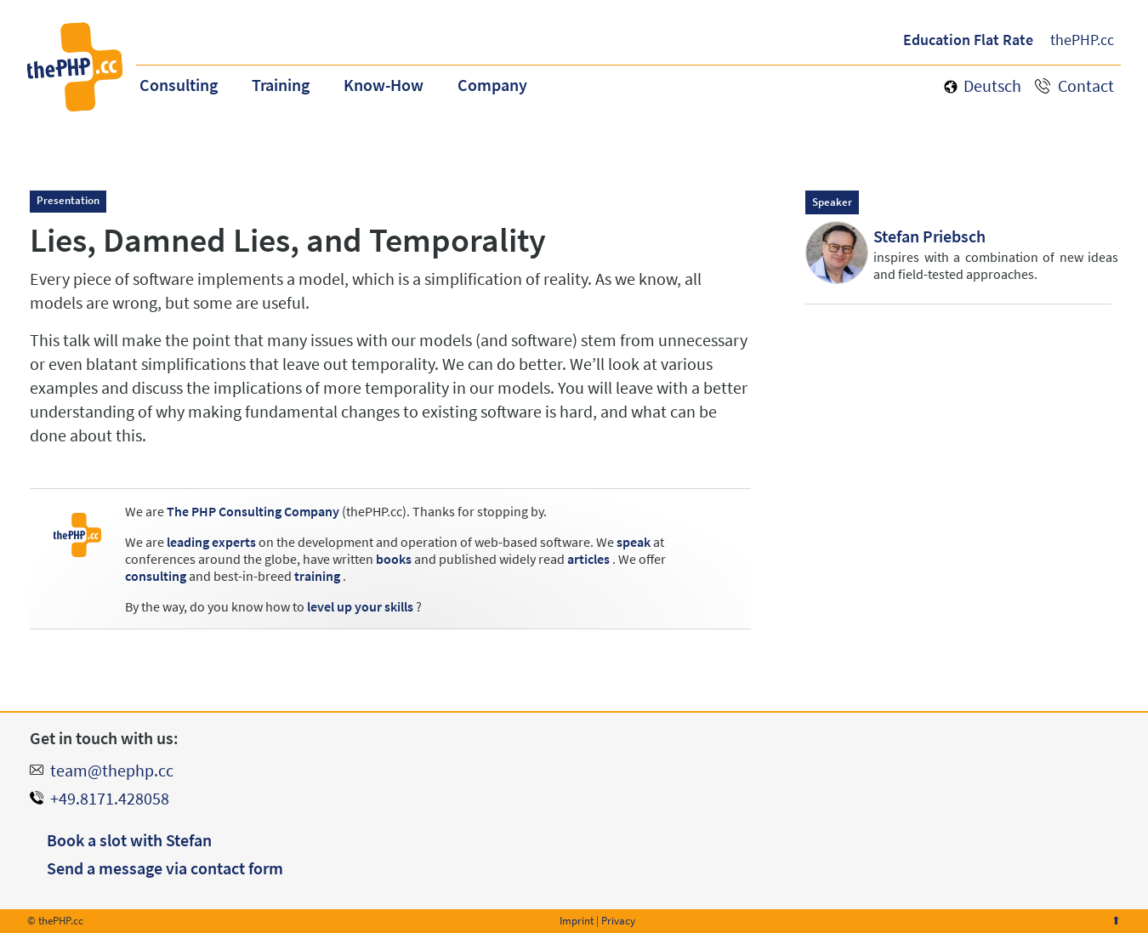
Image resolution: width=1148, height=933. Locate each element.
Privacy (618, 920)
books (394, 558)
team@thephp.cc (111, 770)
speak (634, 541)
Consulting (178, 84)
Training (281, 84)
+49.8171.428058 (109, 798)
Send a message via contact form (165, 868)
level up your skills (360, 606)
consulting (155, 575)
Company (492, 84)
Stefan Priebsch (929, 236)
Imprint (577, 920)
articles (588, 558)
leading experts (211, 541)
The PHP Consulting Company (253, 511)
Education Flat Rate (968, 39)
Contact (1086, 85)
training (317, 575)
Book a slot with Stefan (129, 840)
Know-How (383, 84)
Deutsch (992, 85)
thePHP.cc (1082, 39)
